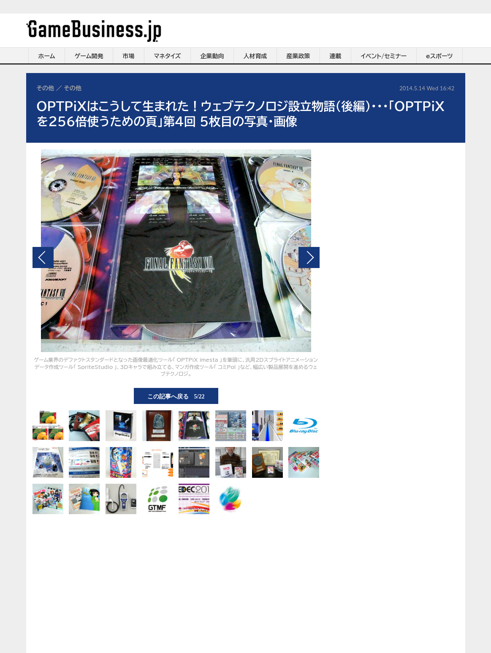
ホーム (46, 56)
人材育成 (255, 56)
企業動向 (212, 56)
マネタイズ (167, 56)
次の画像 (309, 257)
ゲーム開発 (89, 56)
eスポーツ (439, 56)
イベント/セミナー (384, 56)
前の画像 (43, 257)
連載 (336, 56)
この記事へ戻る (176, 396)
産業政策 (298, 56)
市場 (129, 56)
